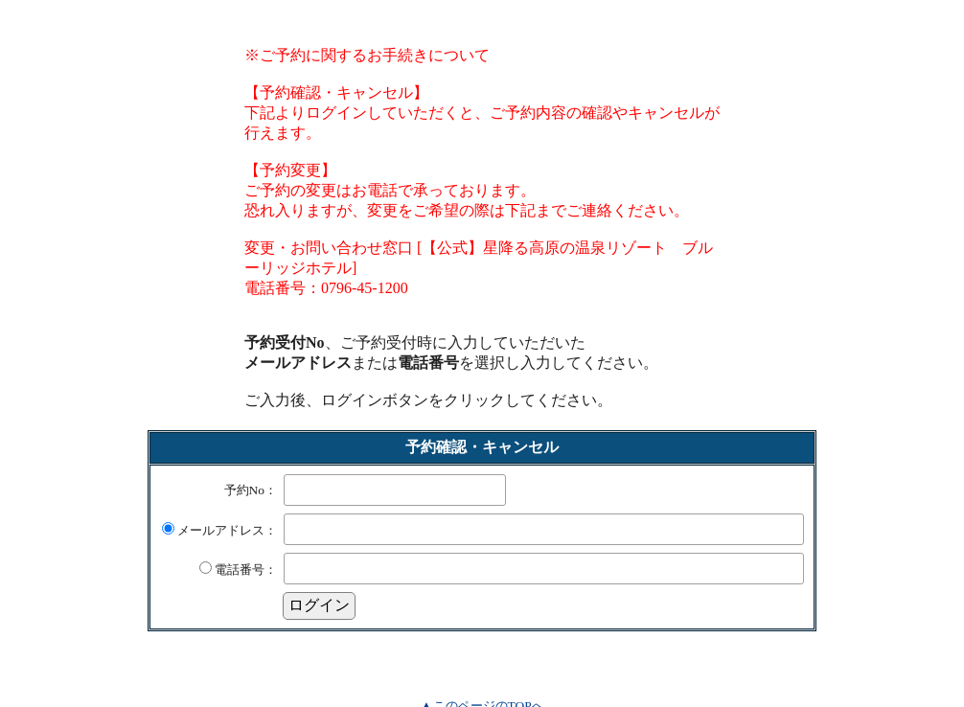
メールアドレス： (219, 530)
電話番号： (238, 569)
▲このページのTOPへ (481, 688)
